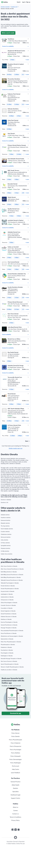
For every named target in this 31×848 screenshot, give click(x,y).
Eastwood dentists (5, 520)
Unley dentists (4, 540)
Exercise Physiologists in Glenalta (9, 622)
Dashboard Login (15, 795)
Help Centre (15, 769)
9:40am (11, 154)
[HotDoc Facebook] (12, 830)
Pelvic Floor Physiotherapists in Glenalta (11, 641)
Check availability (15, 334)
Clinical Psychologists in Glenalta (9, 602)
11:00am (16, 74)
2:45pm (12, 59)
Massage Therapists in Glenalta (8, 627)
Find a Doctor (15, 733)
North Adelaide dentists (7, 528)
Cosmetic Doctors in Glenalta (8, 605)
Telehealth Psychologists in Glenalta (10, 583)
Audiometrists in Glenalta (7, 597)
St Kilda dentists (5, 551)
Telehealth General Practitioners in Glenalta (12, 580)
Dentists (15, 788)
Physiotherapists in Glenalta (8, 644)
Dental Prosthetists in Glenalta (8, 613)
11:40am (16, 104)
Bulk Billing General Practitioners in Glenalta (12, 574)
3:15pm (17, 193)
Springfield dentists (6, 545)
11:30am (12, 435)
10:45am (9, 74)
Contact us (15, 814)
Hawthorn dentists (5, 517)
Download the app (15, 713)
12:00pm (11, 116)
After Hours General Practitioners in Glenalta (12, 569)
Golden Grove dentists (6, 554)
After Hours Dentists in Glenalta (9, 566)
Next (26, 441)
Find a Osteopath (15, 756)
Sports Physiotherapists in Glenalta (9, 664)
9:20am (19, 216)
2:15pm (17, 297)
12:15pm (16, 309)
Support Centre (15, 798)
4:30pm (17, 179)
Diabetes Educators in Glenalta (8, 616)
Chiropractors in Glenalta (7, 599)
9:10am (11, 216)
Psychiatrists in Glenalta (7, 650)
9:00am (11, 242)
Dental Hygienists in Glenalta (8, 611)
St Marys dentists (5, 542)
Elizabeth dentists (5, 523)
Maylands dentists (5, 548)
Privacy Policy (15, 820)
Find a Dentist (15, 736)
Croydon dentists (5, 531)
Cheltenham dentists (6, 534)
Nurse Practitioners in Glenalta (8, 633)
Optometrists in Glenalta (7, 639)
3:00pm (9, 193)
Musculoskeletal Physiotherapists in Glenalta (12, 630)
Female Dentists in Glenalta (8, 585)
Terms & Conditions (15, 817)
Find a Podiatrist (15, 743)
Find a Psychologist (15, 749)
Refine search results (8, 33)
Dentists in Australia (5, 6)
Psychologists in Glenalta (7, 653)
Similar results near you (15, 448)
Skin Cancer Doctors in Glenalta (9, 661)
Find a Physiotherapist (15, 739)
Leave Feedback (15, 772)
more (27, 59)
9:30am (19, 404)
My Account (15, 766)
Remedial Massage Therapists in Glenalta (11, 658)
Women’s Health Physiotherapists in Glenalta (12, 667)
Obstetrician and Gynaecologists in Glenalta (12, 636)
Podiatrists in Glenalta (6, 647)
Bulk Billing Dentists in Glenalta (9, 571)
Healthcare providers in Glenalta (9, 669)
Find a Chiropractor (15, 746)
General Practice (15, 781)
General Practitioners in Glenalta (9, 625)
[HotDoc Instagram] (18, 830)
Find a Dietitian (15, 753)
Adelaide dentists (5, 514)
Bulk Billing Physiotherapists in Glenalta (11, 577)
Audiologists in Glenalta (7, 594)
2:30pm (9, 179)
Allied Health (15, 785)
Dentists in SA (14, 6)
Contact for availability (15, 46)
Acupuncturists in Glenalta (7, 591)
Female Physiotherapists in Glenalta (10, 588)
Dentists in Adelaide (6, 499)
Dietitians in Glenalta (6, 619)
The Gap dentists (5, 526)
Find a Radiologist (15, 762)
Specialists (15, 791)
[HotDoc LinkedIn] (15, 830)
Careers (15, 810)
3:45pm (11, 322)
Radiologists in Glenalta (7, 655)
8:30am (11, 404)
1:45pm (9, 269)
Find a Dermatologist (15, 759)
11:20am (9, 104)
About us (15, 807)
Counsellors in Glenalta (6, 608)
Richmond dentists (5, 537)
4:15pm (11, 389)
